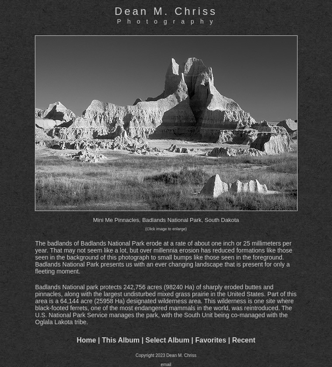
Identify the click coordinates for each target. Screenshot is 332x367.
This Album (121, 340)
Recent (243, 340)
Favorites (210, 340)
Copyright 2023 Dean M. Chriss (166, 355)
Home (86, 340)
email (166, 364)
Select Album (167, 340)
